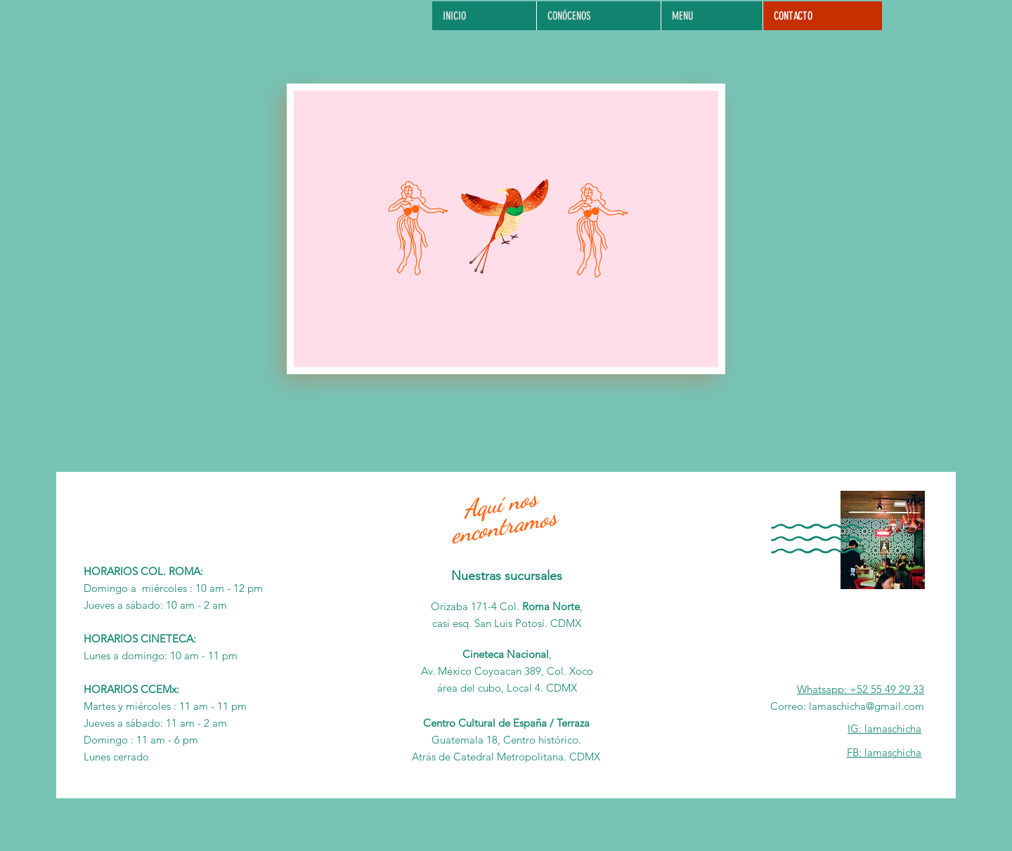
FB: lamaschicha (884, 752)
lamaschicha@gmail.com (866, 706)
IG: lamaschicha (884, 728)
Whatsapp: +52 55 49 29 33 (860, 689)
